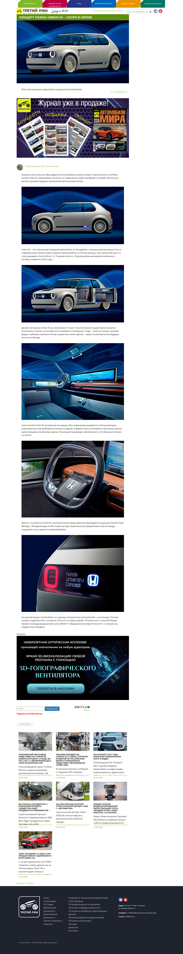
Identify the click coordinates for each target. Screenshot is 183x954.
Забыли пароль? (117, 11)
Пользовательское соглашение (84, 904)
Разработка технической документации (88, 897)
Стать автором (76, 901)
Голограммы (50, 901)
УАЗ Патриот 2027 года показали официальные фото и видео (107, 756)
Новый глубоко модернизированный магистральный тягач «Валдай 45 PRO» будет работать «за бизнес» (105, 808)
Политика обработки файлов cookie (86, 917)
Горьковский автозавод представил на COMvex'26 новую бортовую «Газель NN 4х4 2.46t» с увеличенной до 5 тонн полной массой (35, 758)
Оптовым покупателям (80, 920)
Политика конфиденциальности (84, 907)
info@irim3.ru (126, 916)
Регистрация (104, 11)
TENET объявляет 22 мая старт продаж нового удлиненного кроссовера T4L (35, 855)
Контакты (73, 930)
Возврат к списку (25, 883)
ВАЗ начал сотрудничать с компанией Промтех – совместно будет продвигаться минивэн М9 (33, 807)
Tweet (86, 710)
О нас (46, 897)
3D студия (48, 904)
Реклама (73, 924)
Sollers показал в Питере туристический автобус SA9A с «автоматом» (72, 806)
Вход (95, 11)
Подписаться (52, 708)
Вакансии (73, 927)
